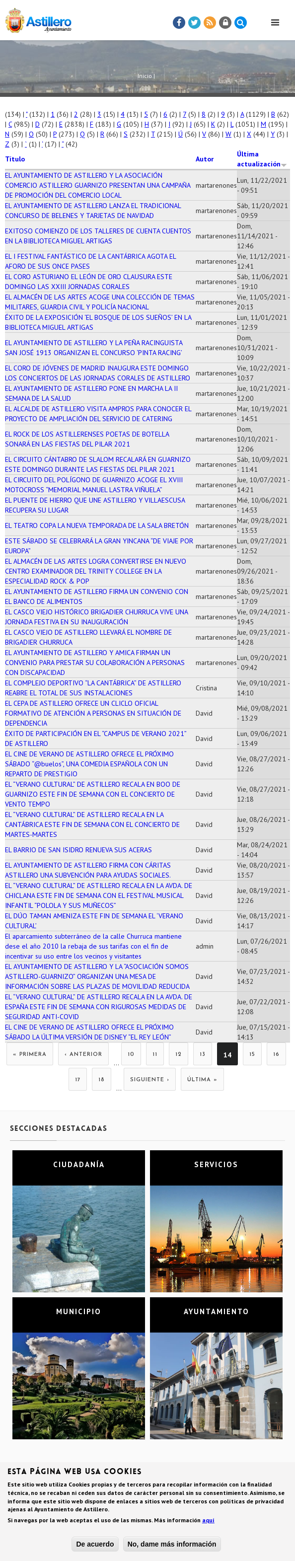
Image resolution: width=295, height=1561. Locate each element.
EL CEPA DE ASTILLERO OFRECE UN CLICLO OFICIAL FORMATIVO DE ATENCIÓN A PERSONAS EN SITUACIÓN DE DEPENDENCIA (93, 713)
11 (154, 1054)
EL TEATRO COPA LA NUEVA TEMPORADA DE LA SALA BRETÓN (97, 525)
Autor (205, 158)
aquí (208, 1522)
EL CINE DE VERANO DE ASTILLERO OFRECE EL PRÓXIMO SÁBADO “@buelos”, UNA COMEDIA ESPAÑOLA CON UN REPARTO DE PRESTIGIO (89, 763)
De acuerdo (95, 1546)
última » (202, 1080)
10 (131, 1054)
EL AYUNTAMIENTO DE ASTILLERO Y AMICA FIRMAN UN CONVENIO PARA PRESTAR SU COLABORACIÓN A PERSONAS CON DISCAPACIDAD (95, 662)
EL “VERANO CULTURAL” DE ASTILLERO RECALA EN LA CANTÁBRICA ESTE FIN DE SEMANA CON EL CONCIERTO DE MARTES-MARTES (92, 824)
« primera (30, 1054)
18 (101, 1080)
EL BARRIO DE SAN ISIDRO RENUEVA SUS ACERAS (78, 849)
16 (276, 1054)
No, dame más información (172, 1546)
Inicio (145, 75)
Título (15, 158)
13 (203, 1054)
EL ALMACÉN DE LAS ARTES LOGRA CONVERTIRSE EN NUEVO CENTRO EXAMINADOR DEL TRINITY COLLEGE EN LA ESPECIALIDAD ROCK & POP (95, 571)
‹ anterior (83, 1054)
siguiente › (149, 1080)
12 (178, 1054)
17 (77, 1080)
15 (252, 1054)
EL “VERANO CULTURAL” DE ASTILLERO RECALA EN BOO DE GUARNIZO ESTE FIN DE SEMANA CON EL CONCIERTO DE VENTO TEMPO (92, 794)
